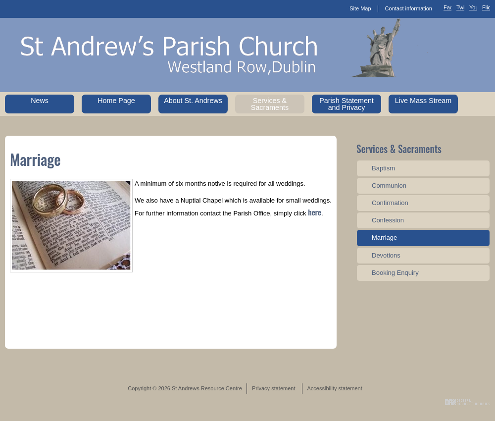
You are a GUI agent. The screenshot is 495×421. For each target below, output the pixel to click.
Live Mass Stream (423, 101)
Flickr (486, 9)
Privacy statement (273, 388)
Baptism (383, 168)
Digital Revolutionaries (467, 402)
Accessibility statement (334, 388)
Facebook (447, 9)
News (40, 101)
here (314, 212)
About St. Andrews (193, 101)
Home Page (116, 101)
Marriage (384, 237)
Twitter (460, 9)
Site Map (360, 8)
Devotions (386, 255)
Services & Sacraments (270, 104)
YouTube (473, 9)
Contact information (408, 8)
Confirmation (390, 203)
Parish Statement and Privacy (346, 104)
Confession (388, 220)
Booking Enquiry (395, 272)
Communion (389, 185)
